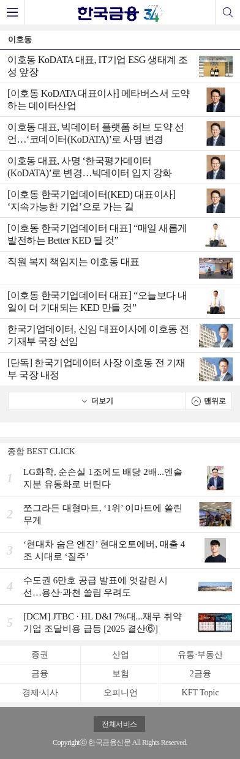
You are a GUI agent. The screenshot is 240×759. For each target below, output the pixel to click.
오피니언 (120, 692)
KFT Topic (200, 692)
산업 (120, 654)
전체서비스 (119, 724)
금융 (39, 673)
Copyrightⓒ (70, 742)
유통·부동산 (200, 654)
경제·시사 (40, 692)
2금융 (200, 673)
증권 (39, 654)
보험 (120, 673)
